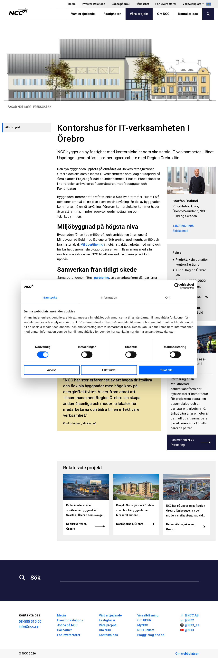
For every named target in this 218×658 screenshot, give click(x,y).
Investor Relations (93, 3)
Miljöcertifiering (92, 244)
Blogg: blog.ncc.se (150, 635)
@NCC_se (189, 625)
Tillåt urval (109, 370)
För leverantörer (165, 3)
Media (72, 3)
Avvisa (51, 370)
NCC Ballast (145, 630)
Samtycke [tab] (50, 297)
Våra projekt (139, 14)
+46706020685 (183, 226)
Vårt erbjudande (83, 14)
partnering (101, 278)
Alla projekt (12, 127)
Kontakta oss (188, 14)
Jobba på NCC (120, 3)
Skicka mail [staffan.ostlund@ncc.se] (180, 231)
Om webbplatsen (187, 653)
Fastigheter (112, 14)
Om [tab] (167, 297)
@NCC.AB (189, 615)
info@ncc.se (29, 626)
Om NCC (163, 14)
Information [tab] (109, 297)
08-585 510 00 (30, 621)
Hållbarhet (142, 3)
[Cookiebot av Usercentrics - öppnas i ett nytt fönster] (177, 286)
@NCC (187, 620)
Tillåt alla (166, 370)
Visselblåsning (147, 615)
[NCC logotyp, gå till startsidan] (18, 11)
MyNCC (142, 625)
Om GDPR (144, 620)
